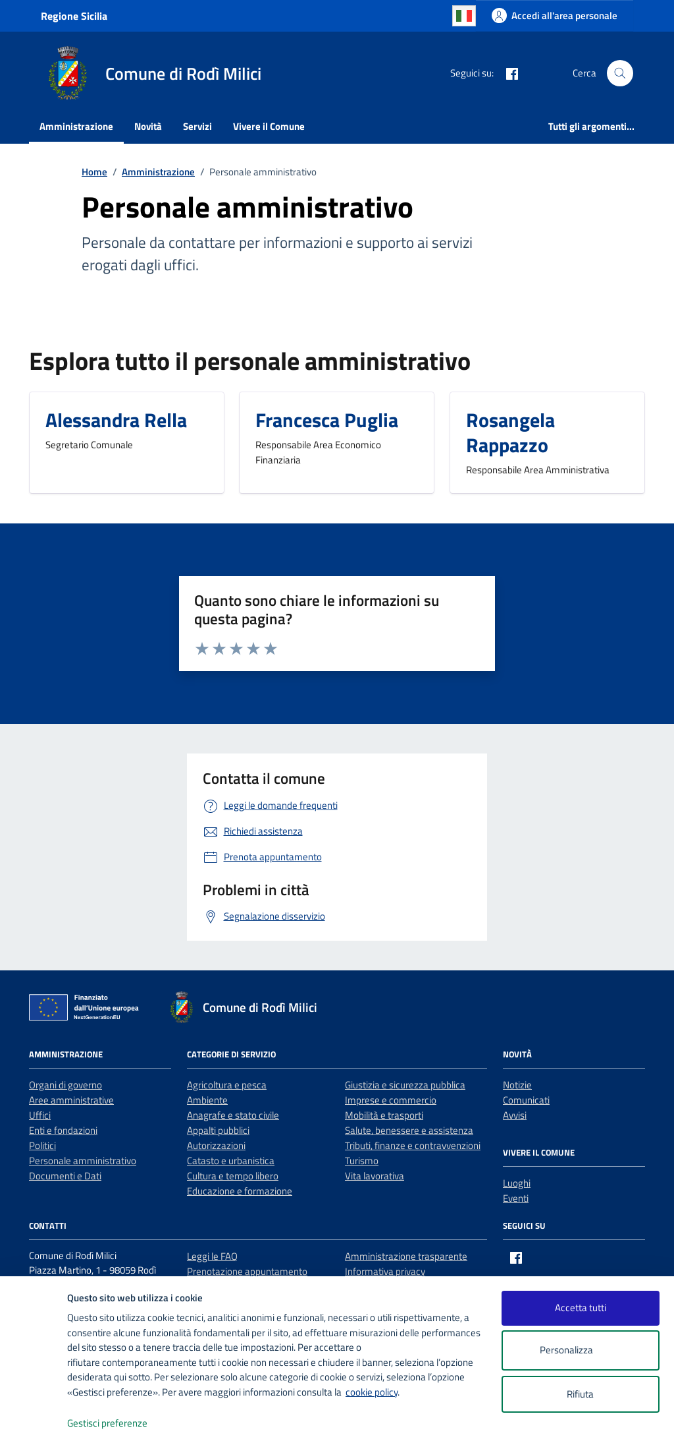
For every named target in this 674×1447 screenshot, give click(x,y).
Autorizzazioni (216, 1145)
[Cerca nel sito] (620, 73)
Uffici (40, 1115)
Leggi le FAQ (212, 1256)
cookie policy (372, 1392)
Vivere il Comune (269, 126)
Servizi (197, 126)
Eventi (516, 1198)
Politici (42, 1145)
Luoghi (517, 1183)
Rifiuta (580, 1394)
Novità (148, 126)
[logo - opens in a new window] (34, 1423)
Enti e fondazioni (63, 1130)
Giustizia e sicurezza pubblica (405, 1084)
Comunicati (526, 1099)
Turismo (361, 1160)
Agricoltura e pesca (227, 1084)
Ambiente (207, 1099)
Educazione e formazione (239, 1190)
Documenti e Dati (65, 1175)
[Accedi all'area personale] (554, 15)
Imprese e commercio (390, 1099)
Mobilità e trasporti (384, 1115)
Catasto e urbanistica (230, 1160)
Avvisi (515, 1115)
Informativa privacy (385, 1271)
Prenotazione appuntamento (247, 1271)
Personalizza (580, 1350)
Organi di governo (65, 1084)
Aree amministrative (71, 1099)
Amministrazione (76, 126)
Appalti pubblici (218, 1130)
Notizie (517, 1084)
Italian (464, 16)
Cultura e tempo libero (232, 1175)
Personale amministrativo (82, 1160)
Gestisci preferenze (121, 1423)
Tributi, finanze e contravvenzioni (412, 1145)
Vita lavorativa (374, 1175)
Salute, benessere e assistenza (409, 1130)
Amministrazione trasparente (406, 1256)
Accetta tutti (580, 1307)
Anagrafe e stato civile (233, 1115)
